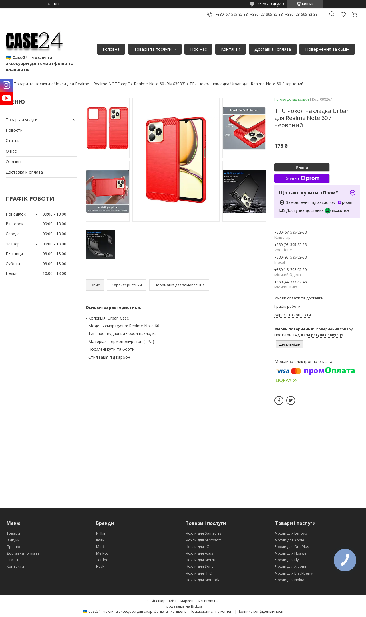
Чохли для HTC (199, 573)
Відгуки (13, 540)
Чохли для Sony (200, 566)
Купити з (302, 178)
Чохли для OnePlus (292, 546)
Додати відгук (343, 14)
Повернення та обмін (327, 49)
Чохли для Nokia (289, 579)
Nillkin (101, 533)
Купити (302, 167)
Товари (13, 533)
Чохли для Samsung (203, 533)
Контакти (230, 49)
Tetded (102, 559)
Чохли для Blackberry (294, 573)
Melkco (102, 553)
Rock (100, 566)
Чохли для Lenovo (291, 533)
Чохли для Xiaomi (290, 566)
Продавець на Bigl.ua (183, 606)
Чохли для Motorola (203, 579)
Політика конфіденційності (260, 611)
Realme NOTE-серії (111, 83)
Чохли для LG (197, 546)
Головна (111, 49)
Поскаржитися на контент (212, 611)
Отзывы (13, 161)
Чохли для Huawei (291, 553)
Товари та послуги (153, 49)
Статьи (13, 140)
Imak (100, 540)
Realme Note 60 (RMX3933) (160, 83)
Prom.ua (211, 600)
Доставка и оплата (24, 172)
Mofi (100, 546)
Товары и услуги (21, 119)
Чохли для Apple (289, 540)
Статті (12, 559)
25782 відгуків (270, 4)
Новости (14, 130)
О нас (11, 151)
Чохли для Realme (71, 83)
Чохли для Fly (287, 559)
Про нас (198, 49)
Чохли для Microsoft (203, 540)
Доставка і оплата (272, 49)
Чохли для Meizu (200, 559)
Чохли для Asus (199, 553)
